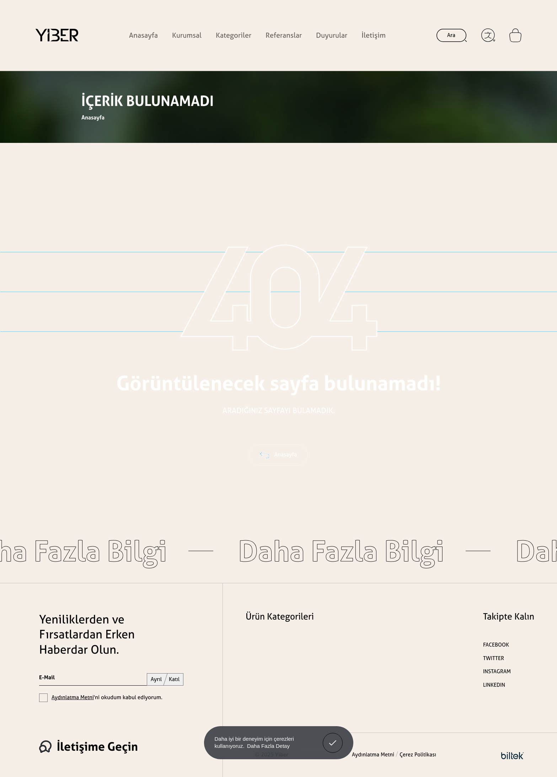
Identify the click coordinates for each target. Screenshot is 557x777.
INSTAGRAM (497, 671)
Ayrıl (156, 679)
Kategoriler (233, 35)
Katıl (174, 679)
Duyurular (331, 35)
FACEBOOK (496, 644)
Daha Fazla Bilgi (305, 551)
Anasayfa (143, 35)
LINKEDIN (494, 684)
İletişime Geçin (88, 746)
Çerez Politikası (418, 754)
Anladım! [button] (333, 737)
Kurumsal (187, 35)
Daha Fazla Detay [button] (268, 746)
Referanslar (284, 35)
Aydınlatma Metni (73, 697)
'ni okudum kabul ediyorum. (107, 697)
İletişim (373, 35)
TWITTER (493, 658)
